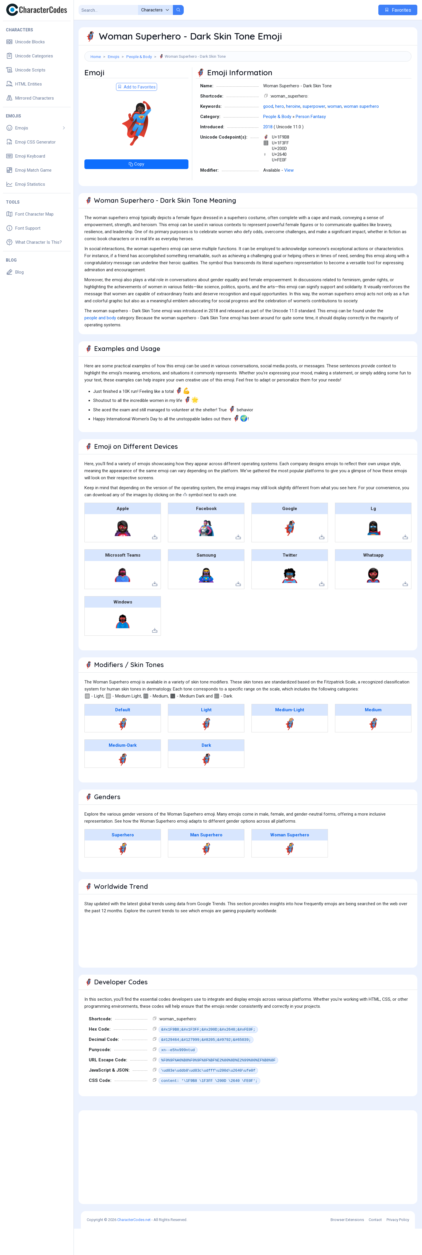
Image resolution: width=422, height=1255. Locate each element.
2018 (268, 153)
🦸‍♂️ (206, 875)
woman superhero (361, 132)
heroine (293, 132)
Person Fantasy (311, 143)
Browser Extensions (347, 1246)
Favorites (397, 10)
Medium (373, 736)
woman (334, 132)
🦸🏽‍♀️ (373, 750)
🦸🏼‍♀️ (290, 750)
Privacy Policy (398, 1246)
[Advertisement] (247, 80)
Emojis (113, 56)
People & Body (139, 56)
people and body (100, 344)
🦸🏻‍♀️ (206, 750)
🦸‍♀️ (123, 750)
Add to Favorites (137, 113)
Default (122, 736)
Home (96, 56)
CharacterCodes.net (134, 1246)
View (289, 196)
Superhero (123, 861)
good (268, 132)
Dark (206, 771)
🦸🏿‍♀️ (206, 785)
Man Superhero (206, 861)
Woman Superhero (289, 861)
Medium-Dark (123, 771)
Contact (375, 1246)
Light (206, 736)
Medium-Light (289, 736)
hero (279, 132)
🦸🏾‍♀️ (123, 785)
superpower (313, 132)
